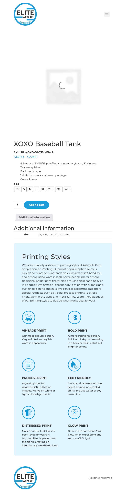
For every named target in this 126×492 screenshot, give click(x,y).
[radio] (17, 189)
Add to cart (36, 204)
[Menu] (107, 14)
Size (16, 184)
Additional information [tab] (34, 217)
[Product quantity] (18, 204)
